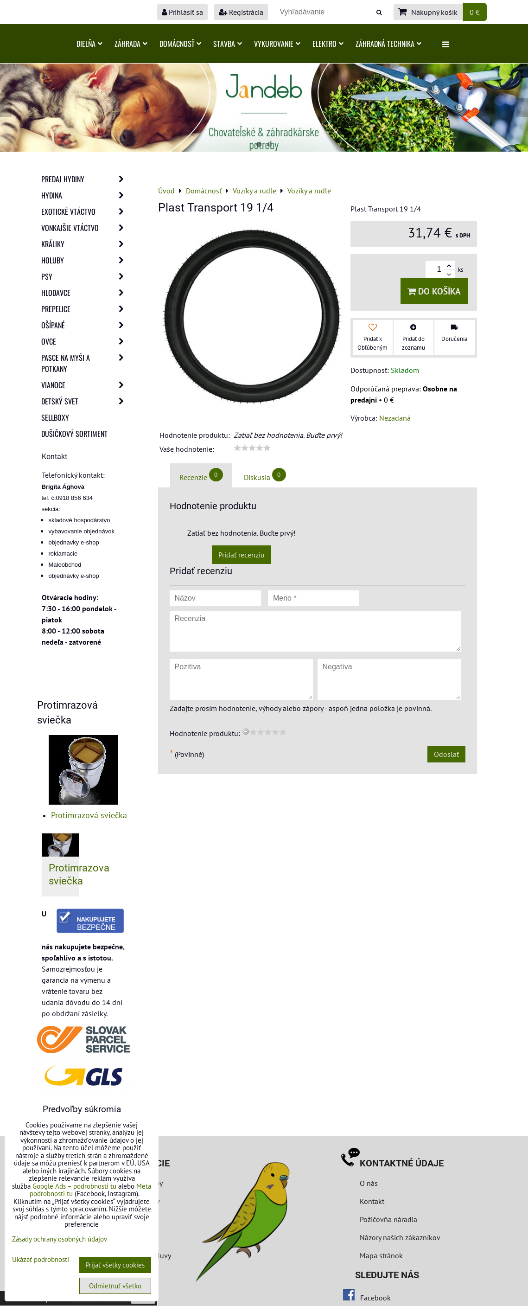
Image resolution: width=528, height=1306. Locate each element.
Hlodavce (85, 293)
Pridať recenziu (241, 554)
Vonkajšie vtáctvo (85, 228)
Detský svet (85, 401)
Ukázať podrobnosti (40, 1260)
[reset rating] (245, 731)
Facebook (375, 1297)
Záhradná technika (388, 43)
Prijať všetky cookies (115, 1265)
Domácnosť (180, 43)
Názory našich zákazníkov (400, 1237)
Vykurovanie (277, 43)
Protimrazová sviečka (89, 815)
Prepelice (85, 309)
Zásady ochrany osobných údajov (59, 1239)
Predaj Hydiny (85, 179)
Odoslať (446, 754)
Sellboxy (55, 417)
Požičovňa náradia (388, 1219)
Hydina (85, 195)
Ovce (85, 341)
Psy (85, 276)
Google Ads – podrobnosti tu (74, 1186)
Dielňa (89, 43)
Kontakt (372, 1201)
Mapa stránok (381, 1255)
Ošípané (85, 325)
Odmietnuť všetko (115, 1285)
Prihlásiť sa (182, 12)
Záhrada (131, 43)
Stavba (227, 43)
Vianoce (85, 385)
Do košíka (434, 291)
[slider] (252, 448)
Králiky (85, 244)
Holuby (85, 260)
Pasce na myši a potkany (85, 363)
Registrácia (241, 12)
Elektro (328, 43)
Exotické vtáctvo (85, 211)
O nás (369, 1183)
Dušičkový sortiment (74, 433)
